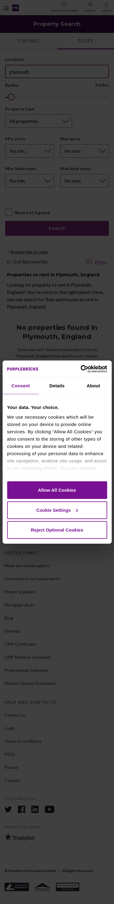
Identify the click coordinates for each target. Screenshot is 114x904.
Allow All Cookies (57, 490)
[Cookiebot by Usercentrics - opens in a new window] (81, 369)
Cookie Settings (57, 509)
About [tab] (93, 385)
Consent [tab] (20, 385)
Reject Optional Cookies (57, 529)
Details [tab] (57, 385)
